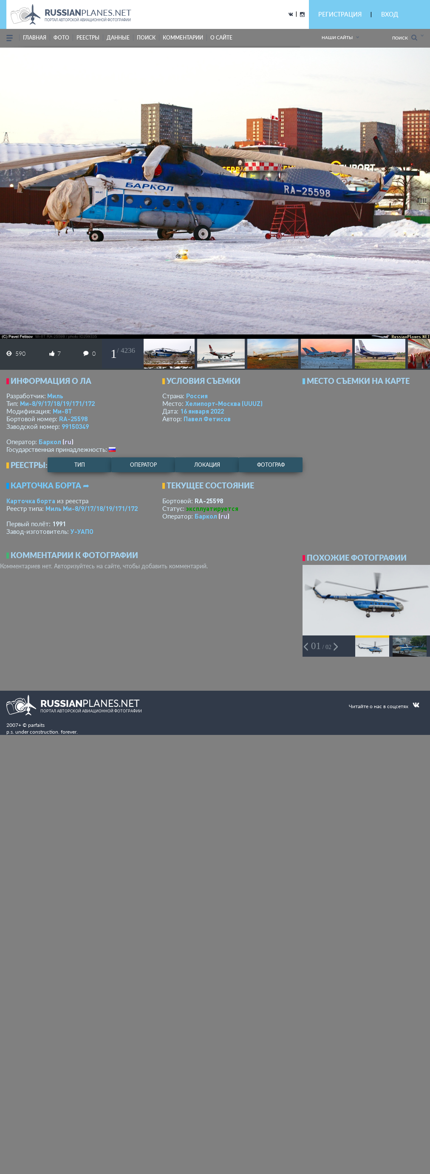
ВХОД (389, 14)
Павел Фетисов (207, 419)
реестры (87, 37)
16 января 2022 (202, 411)
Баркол (50, 441)
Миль (55, 396)
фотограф (271, 465)
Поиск (404, 37)
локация (207, 465)
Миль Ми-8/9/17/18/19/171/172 (91, 508)
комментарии (183, 37)
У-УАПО (82, 531)
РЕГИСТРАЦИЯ (340, 14)
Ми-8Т (62, 411)
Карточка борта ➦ (50, 485)
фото (61, 37)
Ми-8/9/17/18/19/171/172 (57, 403)
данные (118, 37)
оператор (143, 465)
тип (79, 465)
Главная (34, 37)
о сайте (221, 37)
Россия (197, 396)
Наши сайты (337, 37)
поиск (146, 37)
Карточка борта (30, 501)
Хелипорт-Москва (224, 403)
